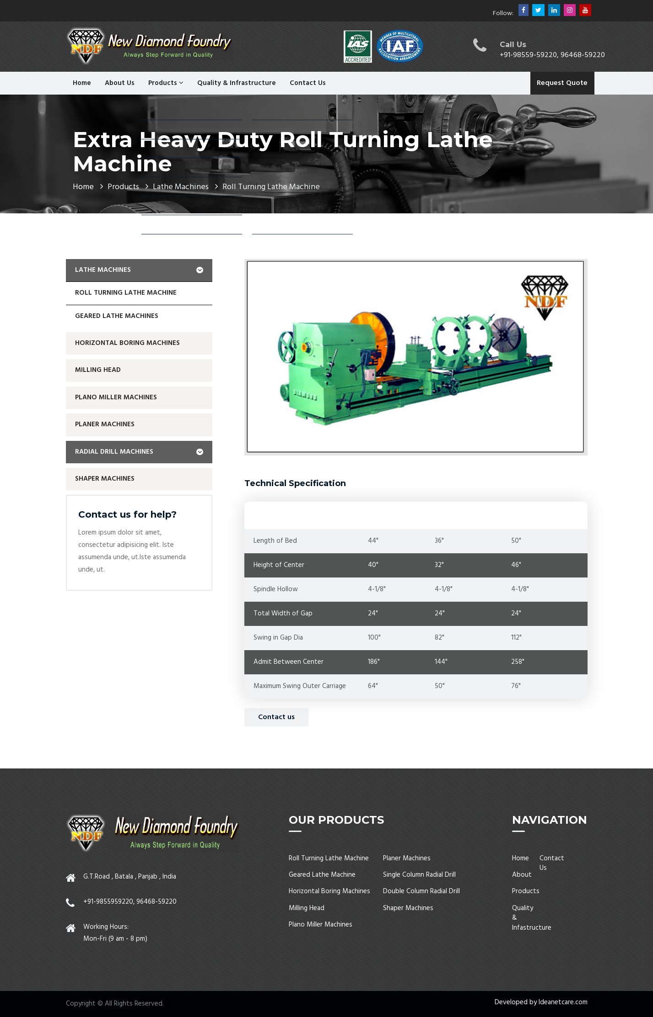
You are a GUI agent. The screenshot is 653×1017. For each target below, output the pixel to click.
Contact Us (308, 83)
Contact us (276, 717)
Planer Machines (105, 424)
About (522, 874)
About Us (120, 83)
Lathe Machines (139, 270)
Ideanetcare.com (563, 1002)
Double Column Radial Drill (421, 891)
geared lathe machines (116, 316)
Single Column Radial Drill (419, 874)
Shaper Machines (105, 478)
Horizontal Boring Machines (127, 343)
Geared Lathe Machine (322, 874)
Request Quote (562, 83)
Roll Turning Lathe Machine (126, 292)
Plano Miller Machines (116, 397)
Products (165, 83)
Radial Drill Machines (139, 451)
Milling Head (98, 370)
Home (82, 83)
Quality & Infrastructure (236, 83)
